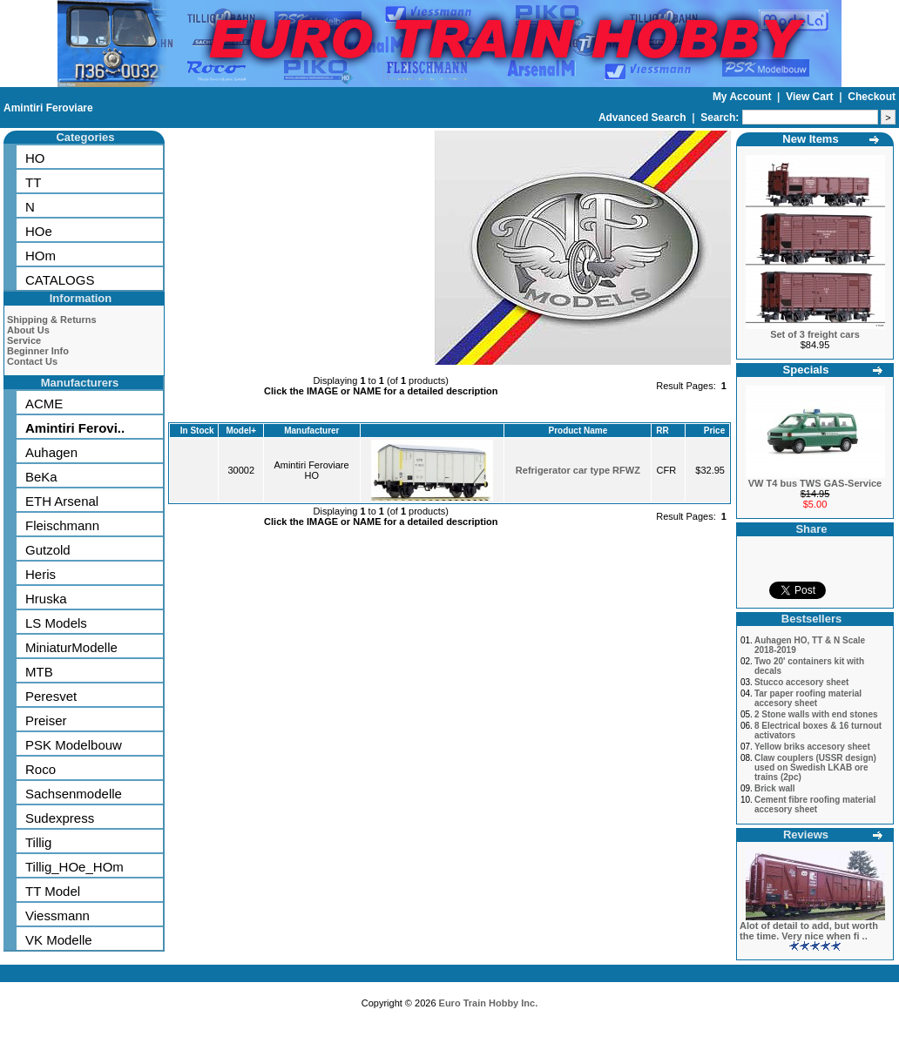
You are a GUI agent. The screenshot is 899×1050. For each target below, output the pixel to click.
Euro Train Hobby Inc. (488, 1003)
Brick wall (774, 788)
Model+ (241, 430)
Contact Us (32, 361)
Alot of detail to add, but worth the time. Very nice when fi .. (809, 930)
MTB (39, 671)
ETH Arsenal (61, 501)
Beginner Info (38, 351)
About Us (28, 330)
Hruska (46, 598)
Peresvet (51, 696)
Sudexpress (59, 818)
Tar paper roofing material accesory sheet (808, 698)
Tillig (38, 842)
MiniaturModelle (71, 647)
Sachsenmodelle (73, 793)
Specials (806, 369)
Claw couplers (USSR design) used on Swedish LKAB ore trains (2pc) (815, 767)
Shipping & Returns (52, 319)
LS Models (56, 623)
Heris (40, 574)
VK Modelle (58, 939)
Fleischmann (62, 525)
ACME (44, 403)
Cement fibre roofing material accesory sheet (814, 804)
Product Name (577, 430)
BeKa (41, 476)
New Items (810, 138)
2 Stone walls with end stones (816, 714)
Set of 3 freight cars (815, 334)
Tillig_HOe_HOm (74, 866)
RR (662, 430)
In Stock (197, 430)
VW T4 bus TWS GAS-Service (815, 483)
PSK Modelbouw (73, 744)
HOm (40, 255)
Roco (40, 769)
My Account (743, 97)
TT (33, 182)
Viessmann (57, 915)
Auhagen (51, 452)
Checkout (872, 97)
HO (35, 158)
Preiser (46, 720)
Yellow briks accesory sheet (812, 746)
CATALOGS (59, 280)
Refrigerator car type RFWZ (578, 470)
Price (714, 430)
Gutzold (48, 549)
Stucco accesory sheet (801, 682)
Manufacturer (311, 430)
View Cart (811, 97)
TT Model (52, 891)
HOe (38, 231)
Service (24, 340)
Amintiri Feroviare (48, 108)
